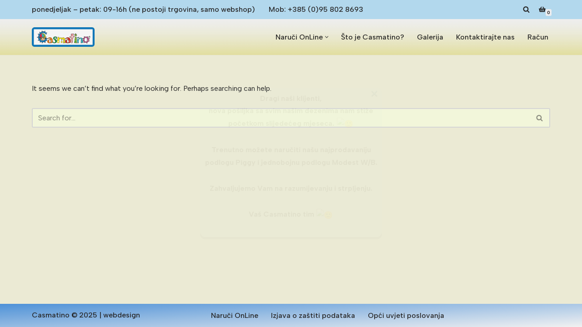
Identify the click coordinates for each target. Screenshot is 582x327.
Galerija (430, 37)
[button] (326, 37)
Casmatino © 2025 (64, 315)
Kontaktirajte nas (485, 37)
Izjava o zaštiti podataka (313, 315)
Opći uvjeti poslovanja (406, 315)
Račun (537, 37)
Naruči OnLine (234, 315)
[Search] (526, 9)
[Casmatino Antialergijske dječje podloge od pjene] (63, 37)
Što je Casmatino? (372, 37)
